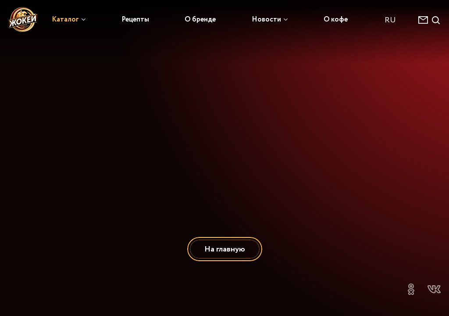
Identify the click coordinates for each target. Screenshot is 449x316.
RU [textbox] (390, 20)
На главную (224, 249)
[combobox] (394, 20)
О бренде (200, 19)
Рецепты (135, 19)
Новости (266, 19)
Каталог (65, 19)
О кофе (336, 19)
